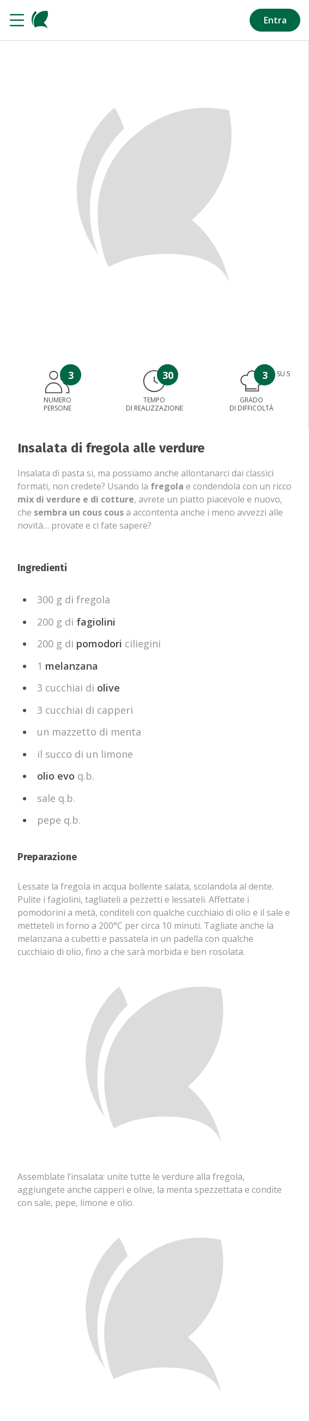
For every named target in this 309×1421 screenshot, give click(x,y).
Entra (275, 20)
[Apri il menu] (17, 20)
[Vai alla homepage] (40, 20)
